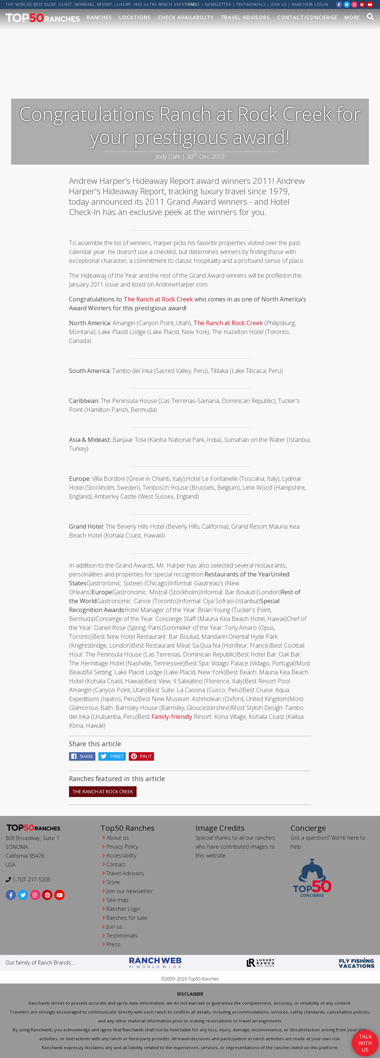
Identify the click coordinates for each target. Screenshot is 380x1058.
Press (194, 4)
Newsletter (218, 4)
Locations (135, 17)
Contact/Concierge (307, 17)
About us (118, 837)
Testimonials (251, 4)
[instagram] (354, 4)
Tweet (112, 756)
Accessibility (122, 855)
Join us (278, 4)
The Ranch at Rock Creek (158, 299)
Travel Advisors (246, 17)
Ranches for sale (127, 917)
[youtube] (370, 4)
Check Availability (186, 17)
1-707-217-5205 (28, 879)
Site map (117, 899)
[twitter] (347, 4)
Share (82, 756)
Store (113, 882)
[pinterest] (362, 4)
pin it (141, 756)
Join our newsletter (130, 891)
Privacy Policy (122, 846)
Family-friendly (171, 717)
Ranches (99, 17)
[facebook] (339, 4)
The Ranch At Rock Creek (103, 791)
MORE (352, 17)
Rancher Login (123, 908)
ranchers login (310, 4)
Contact (116, 864)
